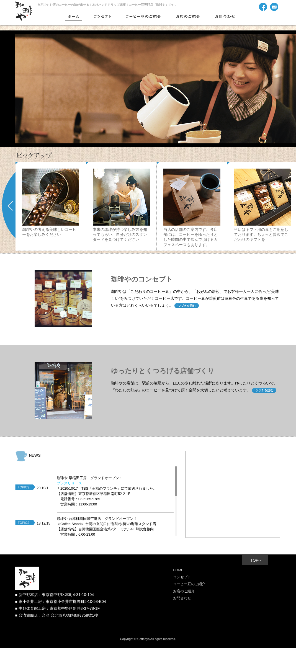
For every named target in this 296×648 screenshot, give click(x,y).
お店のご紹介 (184, 591)
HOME (178, 570)
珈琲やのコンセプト (142, 279)
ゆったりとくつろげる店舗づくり (162, 371)
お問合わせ (182, 598)
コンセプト (182, 577)
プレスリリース (69, 483)
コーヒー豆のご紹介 (189, 584)
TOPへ (256, 560)
